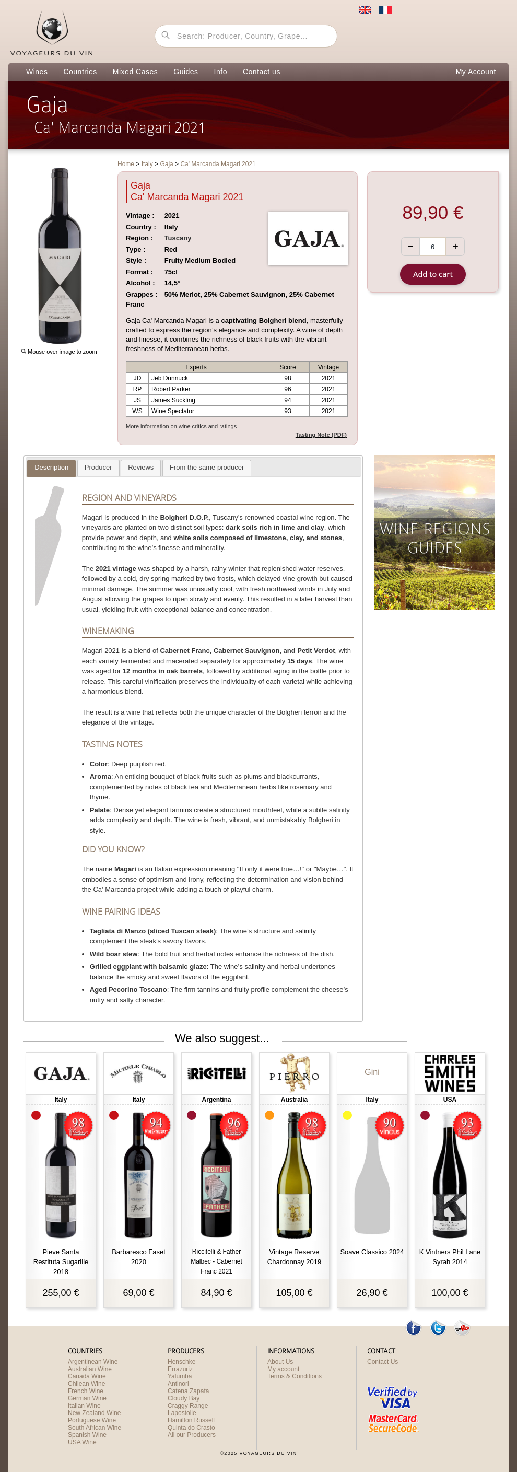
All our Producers (192, 1435)
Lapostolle (182, 1413)
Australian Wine (90, 1369)
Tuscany (178, 238)
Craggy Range (188, 1405)
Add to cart (433, 274)
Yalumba (180, 1376)
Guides (185, 71)
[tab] (51, 468)
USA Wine (82, 1442)
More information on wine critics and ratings (181, 426)
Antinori (178, 1383)
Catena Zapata (188, 1391)
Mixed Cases (135, 71)
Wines (37, 71)
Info (220, 71)
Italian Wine (84, 1405)
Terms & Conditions (294, 1376)
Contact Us (382, 1361)
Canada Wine (87, 1376)
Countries (80, 71)
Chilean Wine (86, 1383)
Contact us (261, 71)
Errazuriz (180, 1369)
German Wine (87, 1398)
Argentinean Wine (93, 1361)
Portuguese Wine (92, 1420)
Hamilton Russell (191, 1420)
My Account (476, 71)
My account (283, 1369)
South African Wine (94, 1427)
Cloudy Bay (183, 1398)
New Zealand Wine (94, 1413)
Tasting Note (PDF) (321, 434)
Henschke (181, 1361)
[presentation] (51, 468)
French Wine (85, 1391)
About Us (280, 1361)
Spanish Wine (87, 1435)
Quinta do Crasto (191, 1427)
